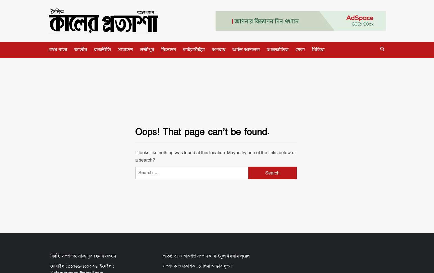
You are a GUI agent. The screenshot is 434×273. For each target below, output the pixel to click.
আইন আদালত (246, 49)
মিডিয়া (318, 49)
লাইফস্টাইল (194, 49)
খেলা (300, 49)
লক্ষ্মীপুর (147, 49)
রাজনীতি (102, 49)
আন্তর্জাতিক (277, 49)
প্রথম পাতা (58, 49)
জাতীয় (80, 49)
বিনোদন (168, 49)
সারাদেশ (125, 49)
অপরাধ (218, 49)
